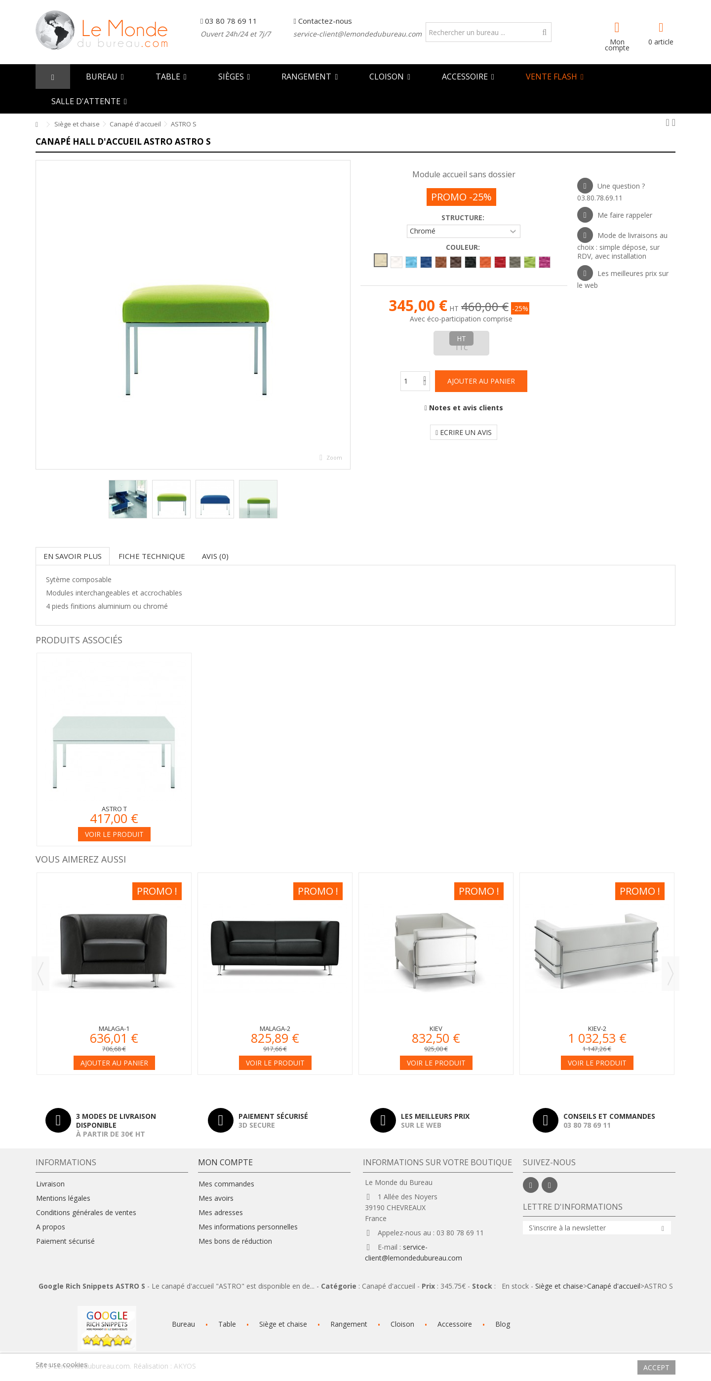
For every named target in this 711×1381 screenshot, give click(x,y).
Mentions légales (63, 1198)
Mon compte (617, 44)
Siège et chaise (559, 1286)
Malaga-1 (114, 1028)
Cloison (402, 1324)
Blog (502, 1324)
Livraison (50, 1184)
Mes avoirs (216, 1198)
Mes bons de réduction (235, 1241)
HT (461, 338)
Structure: (463, 217)
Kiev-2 (597, 1028)
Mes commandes (226, 1184)
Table (227, 1324)
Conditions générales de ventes (86, 1212)
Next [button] (670, 973)
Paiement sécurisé (65, 1241)
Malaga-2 (275, 1028)
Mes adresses (220, 1212)
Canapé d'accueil (613, 1286)
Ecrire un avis (463, 432)
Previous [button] (40, 973)
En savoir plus (72, 556)
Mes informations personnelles (248, 1227)
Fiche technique (151, 556)
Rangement (348, 1324)
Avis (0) (215, 556)
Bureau (183, 1324)
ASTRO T (114, 808)
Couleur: (464, 247)
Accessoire (454, 1324)
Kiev (436, 1028)
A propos (50, 1227)
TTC (461, 347)
